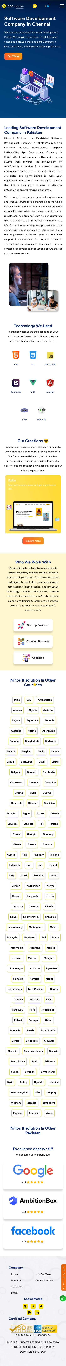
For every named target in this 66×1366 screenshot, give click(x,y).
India (17, 699)
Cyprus (47, 792)
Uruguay (51, 1092)
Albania (17, 710)
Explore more (33, 540)
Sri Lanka (50, 1061)
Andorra (48, 710)
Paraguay (17, 1009)
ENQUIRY (64, 1277)
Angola (16, 720)
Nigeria (54, 989)
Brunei (55, 761)
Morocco (34, 968)
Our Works (13, 56)
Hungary (39, 854)
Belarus (11, 751)
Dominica (49, 803)
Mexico (51, 947)
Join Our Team (43, 1274)
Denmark (16, 803)
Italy (11, 875)
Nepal (49, 978)
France (16, 834)
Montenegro (16, 968)
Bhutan (55, 751)
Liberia (49, 906)
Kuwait (16, 896)
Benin (41, 751)
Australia (16, 730)
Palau (49, 999)
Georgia (31, 834)
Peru (32, 1009)
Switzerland (48, 1071)
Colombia (50, 782)
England (18, 1113)
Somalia (53, 1051)
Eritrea (40, 813)
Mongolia (49, 958)
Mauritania (17, 947)
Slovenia (12, 1051)
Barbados (50, 741)
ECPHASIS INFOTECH (33, 1351)
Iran (29, 865)
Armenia (49, 720)
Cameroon (16, 782)
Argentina (32, 720)
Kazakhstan (33, 885)
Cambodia (49, 772)
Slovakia (49, 1040)
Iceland (54, 854)
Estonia (55, 813)
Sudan (14, 1071)
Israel (24, 875)
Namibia (18, 978)
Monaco (32, 958)
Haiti (24, 854)
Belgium (26, 751)
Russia (30, 1030)
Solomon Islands (33, 1051)
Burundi (31, 772)
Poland (18, 1020)
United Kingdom (19, 1092)
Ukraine (54, 1082)
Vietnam (16, 1102)
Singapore (32, 1040)
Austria (32, 730)
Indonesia (14, 865)
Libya (13, 916)
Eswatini (12, 823)
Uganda (38, 1082)
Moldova (16, 958)
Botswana (26, 761)
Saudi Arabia (48, 1030)
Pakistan (34, 999)
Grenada (48, 844)
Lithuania (50, 916)
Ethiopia (28, 823)
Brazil (42, 761)
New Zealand (35, 989)
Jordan (16, 885)
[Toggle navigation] (61, 6)
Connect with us (44, 1280)
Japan (53, 875)
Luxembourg (15, 927)
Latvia (50, 896)
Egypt (26, 813)
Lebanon (18, 906)
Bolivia (10, 761)
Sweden (29, 1071)
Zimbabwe (49, 1102)
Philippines (47, 1009)
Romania (15, 1030)
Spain (34, 1061)
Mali (43, 937)
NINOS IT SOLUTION (23, 1346)
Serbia (15, 1040)
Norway (18, 999)
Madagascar (36, 927)
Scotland (34, 1113)
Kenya (50, 885)
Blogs (14, 1292)
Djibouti (32, 803)
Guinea (11, 854)
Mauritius (35, 947)
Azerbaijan (48, 730)
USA (37, 1092)
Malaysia (12, 937)
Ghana (17, 844)
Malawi (54, 927)
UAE (28, 699)
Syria (10, 1082)
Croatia (19, 792)
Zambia (31, 1102)
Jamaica (38, 875)
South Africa (17, 1061)
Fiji (41, 823)
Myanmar (51, 968)
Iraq (40, 865)
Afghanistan (45, 699)
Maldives (29, 937)
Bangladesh (32, 741)
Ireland (53, 865)
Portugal (33, 1020)
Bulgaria (16, 772)
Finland (54, 823)
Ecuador (11, 813)
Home (14, 1274)
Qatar (48, 1020)
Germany (48, 834)
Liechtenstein (31, 916)
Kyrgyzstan (33, 896)
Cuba (33, 792)
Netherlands (15, 989)
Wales (49, 1113)
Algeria (32, 710)
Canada (33, 782)
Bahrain (14, 741)
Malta (55, 937)
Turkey (24, 1082)
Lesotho (33, 906)
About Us (16, 1280)
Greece (32, 844)
